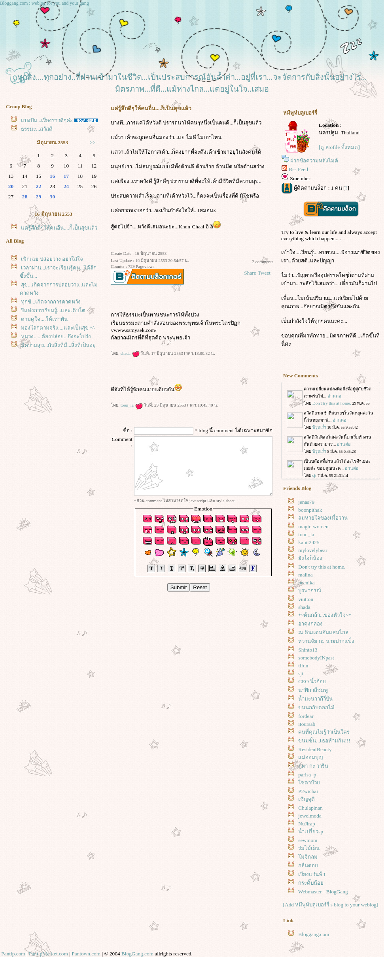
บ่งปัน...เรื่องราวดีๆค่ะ (47, 120)
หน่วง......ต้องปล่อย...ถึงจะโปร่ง (56, 336)
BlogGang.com (137, 954)
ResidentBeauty (314, 749)
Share (250, 273)
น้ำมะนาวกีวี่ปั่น (315, 699)
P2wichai (308, 791)
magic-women (313, 526)
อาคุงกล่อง (310, 624)
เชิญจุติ (306, 799)
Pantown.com (86, 954)
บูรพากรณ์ (309, 590)
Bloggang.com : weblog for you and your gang (44, 3)
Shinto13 (307, 650)
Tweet (264, 273)
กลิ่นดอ (308, 865)
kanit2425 (308, 542)
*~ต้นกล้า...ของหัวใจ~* (324, 615)
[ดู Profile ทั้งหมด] (339, 147)
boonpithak (310, 510)
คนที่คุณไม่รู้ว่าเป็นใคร (324, 732)
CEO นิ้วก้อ (312, 681)
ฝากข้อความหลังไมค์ (314, 161)
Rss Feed (298, 169)
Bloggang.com (313, 934)
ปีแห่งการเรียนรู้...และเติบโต (53, 310)
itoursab (306, 724)
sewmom (307, 840)
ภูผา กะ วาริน (313, 766)
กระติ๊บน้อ (310, 883)
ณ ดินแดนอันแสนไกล (323, 632)
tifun (303, 666)
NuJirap (306, 824)
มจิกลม (308, 857)
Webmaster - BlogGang (323, 892)
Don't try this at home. (321, 567)
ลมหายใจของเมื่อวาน (323, 518)
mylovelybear (312, 550)
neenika (306, 583)
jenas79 (306, 502)
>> (93, 142)
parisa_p (307, 775)
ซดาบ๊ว (309, 783)
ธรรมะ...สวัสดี (37, 129)
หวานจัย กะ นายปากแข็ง (326, 641)
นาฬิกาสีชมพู (313, 690)
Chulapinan (310, 808)
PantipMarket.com (48, 954)
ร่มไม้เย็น (309, 848)
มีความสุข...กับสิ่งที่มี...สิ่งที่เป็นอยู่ (58, 345)
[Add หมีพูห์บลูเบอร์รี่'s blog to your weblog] (330, 905)
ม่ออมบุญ (310, 757)
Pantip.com (13, 954)
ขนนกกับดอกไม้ (316, 707)
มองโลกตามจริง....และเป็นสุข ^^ (58, 328)
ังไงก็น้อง (310, 558)
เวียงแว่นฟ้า (311, 874)
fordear (305, 716)
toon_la (132, 405)
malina (305, 575)
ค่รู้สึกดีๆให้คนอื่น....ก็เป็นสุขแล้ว (59, 228)
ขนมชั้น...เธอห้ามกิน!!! (324, 741)
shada (130, 353)
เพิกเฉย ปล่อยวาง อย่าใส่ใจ (52, 259)
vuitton (305, 599)
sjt (300, 673)
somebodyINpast (316, 658)
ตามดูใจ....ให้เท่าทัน (44, 319)
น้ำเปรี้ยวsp (310, 832)
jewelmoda (309, 816)
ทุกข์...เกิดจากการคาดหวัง (51, 302)
